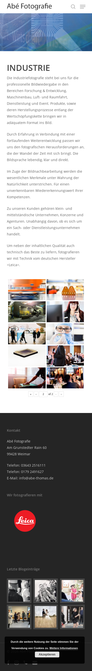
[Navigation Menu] (82, 6)
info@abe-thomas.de (36, 478)
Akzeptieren (47, 654)
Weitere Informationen (64, 648)
